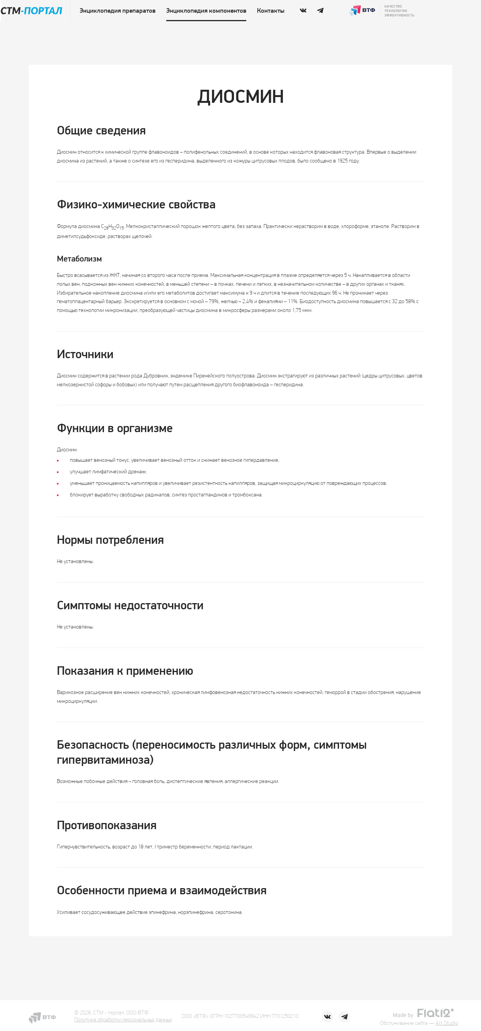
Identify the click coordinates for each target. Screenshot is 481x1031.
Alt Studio (447, 1023)
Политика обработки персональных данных (123, 1020)
